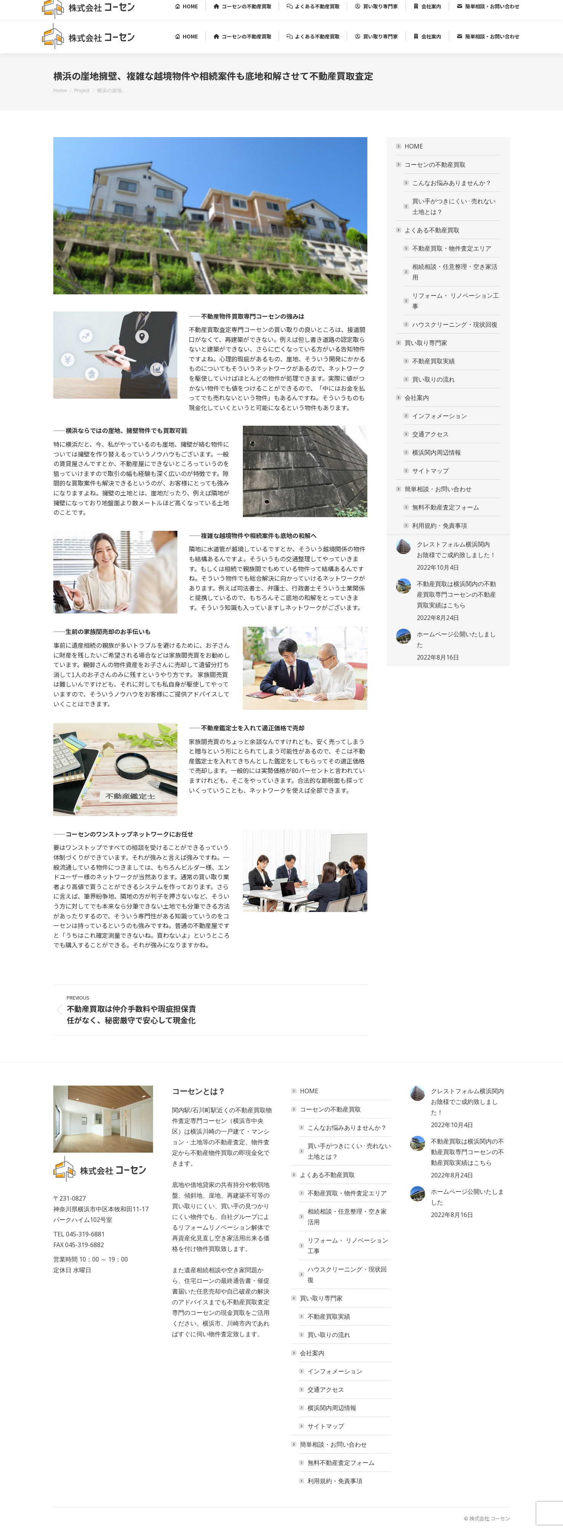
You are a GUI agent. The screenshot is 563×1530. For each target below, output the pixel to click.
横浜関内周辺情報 (436, 452)
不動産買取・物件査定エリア (451, 248)
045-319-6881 (62, 9)
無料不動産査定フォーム (445, 507)
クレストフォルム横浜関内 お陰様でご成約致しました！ (456, 549)
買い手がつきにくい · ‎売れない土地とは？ (454, 206)
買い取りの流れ (433, 379)
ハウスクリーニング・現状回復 (455, 324)
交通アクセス (430, 434)
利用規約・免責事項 (439, 525)
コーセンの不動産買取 (431, 164)
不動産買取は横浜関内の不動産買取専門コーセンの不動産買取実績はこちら (456, 594)
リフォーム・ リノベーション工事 (455, 300)
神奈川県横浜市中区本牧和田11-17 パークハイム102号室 (157, 9)
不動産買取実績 (433, 361)
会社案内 (413, 397)
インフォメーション (439, 416)
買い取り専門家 (422, 343)
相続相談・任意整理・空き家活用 (455, 271)
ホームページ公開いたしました (456, 639)
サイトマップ (430, 470)
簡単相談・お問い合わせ (434, 489)
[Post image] (403, 546)
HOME (414, 146)
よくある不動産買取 (428, 230)
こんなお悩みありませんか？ (451, 183)
